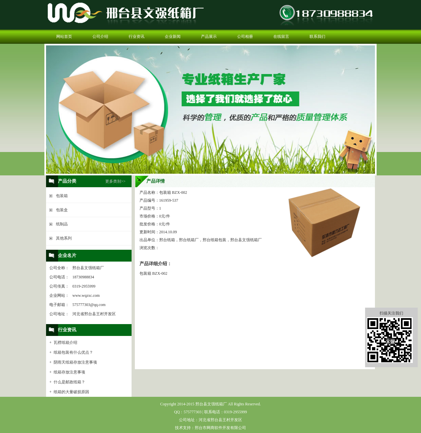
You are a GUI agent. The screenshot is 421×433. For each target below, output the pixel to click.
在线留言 (281, 36)
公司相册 (245, 36)
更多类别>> (115, 181)
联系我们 (317, 36)
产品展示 (209, 36)
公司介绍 (100, 36)
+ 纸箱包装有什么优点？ (71, 352)
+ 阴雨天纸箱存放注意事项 (73, 362)
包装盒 (62, 210)
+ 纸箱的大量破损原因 (69, 392)
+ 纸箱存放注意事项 (67, 372)
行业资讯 (136, 36)
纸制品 (62, 224)
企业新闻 (173, 36)
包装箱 (62, 195)
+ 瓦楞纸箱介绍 (63, 342)
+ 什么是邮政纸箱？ (67, 382)
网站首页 (64, 36)
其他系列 (64, 238)
